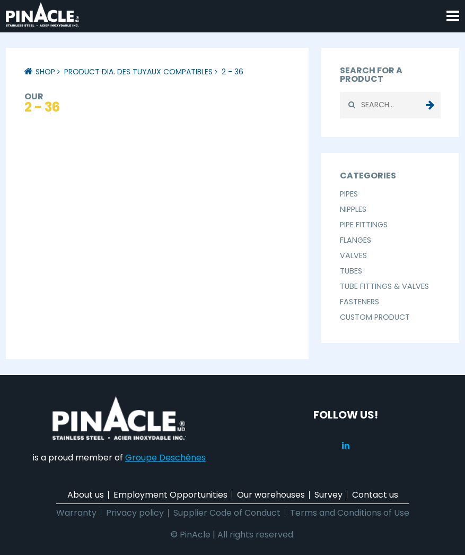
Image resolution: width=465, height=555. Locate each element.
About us (85, 495)
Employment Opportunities (170, 495)
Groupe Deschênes (165, 457)
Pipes (349, 194)
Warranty (76, 513)
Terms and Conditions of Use (349, 513)
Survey (328, 495)
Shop (45, 71)
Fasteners (359, 301)
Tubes (351, 271)
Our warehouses (271, 495)
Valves (353, 255)
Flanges (355, 240)
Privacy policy (135, 513)
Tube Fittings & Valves (384, 286)
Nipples (353, 209)
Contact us (375, 495)
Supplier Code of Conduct (226, 513)
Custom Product (375, 317)
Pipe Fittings (364, 224)
